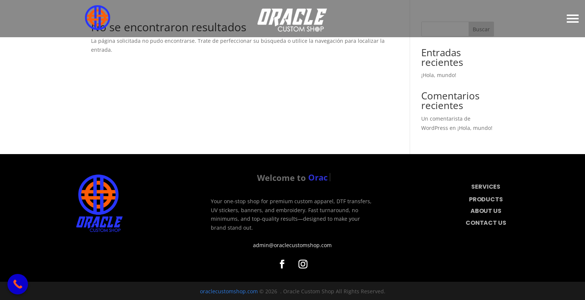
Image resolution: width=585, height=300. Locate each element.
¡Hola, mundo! (438, 75)
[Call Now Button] (17, 284)
